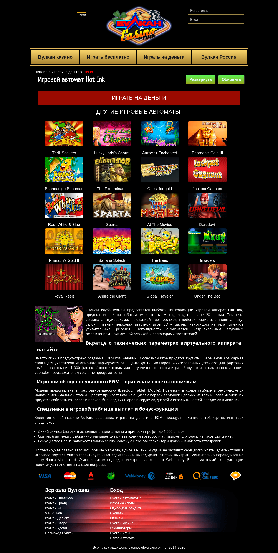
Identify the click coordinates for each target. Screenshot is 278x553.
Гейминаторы (121, 528)
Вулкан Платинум (59, 498)
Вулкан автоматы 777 (127, 498)
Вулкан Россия (219, 57)
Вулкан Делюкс (57, 518)
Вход (194, 19)
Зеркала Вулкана (67, 490)
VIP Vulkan (53, 513)
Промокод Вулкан (59, 533)
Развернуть (200, 79)
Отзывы (116, 518)
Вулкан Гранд (56, 503)
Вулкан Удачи (56, 528)
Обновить (231, 79)
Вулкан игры (120, 533)
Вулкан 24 (53, 508)
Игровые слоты (122, 503)
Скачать (116, 513)
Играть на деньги (164, 57)
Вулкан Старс (56, 523)
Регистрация (200, 10)
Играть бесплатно (108, 57)
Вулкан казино (55, 57)
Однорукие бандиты (126, 508)
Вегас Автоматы (123, 538)
